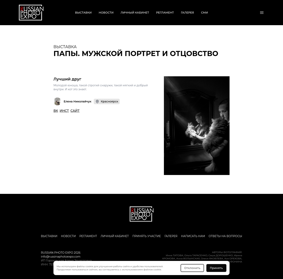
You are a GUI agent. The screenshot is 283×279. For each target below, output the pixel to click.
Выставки (83, 12)
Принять (216, 268)
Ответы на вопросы (225, 236)
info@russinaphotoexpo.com (60, 256)
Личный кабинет (135, 12)
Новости (106, 12)
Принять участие (146, 236)
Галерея (187, 12)
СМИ (204, 12)
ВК (55, 111)
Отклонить (192, 268)
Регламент (165, 12)
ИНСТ (64, 111)
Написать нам (193, 236)
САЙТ (74, 111)
